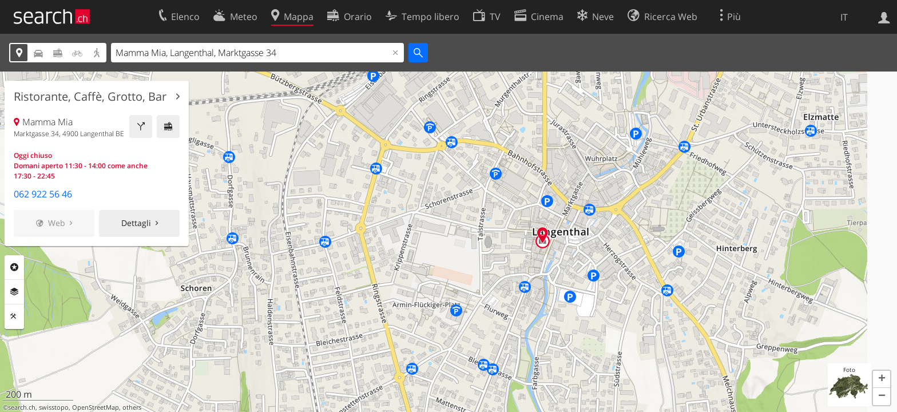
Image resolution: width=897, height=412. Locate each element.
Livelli (14, 292)
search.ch (21, 407)
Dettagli (136, 222)
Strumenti (14, 316)
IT (844, 17)
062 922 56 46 (43, 194)
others (131, 407)
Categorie (14, 267)
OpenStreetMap (95, 407)
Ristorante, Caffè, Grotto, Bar (90, 97)
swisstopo (54, 407)
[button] (881, 379)
